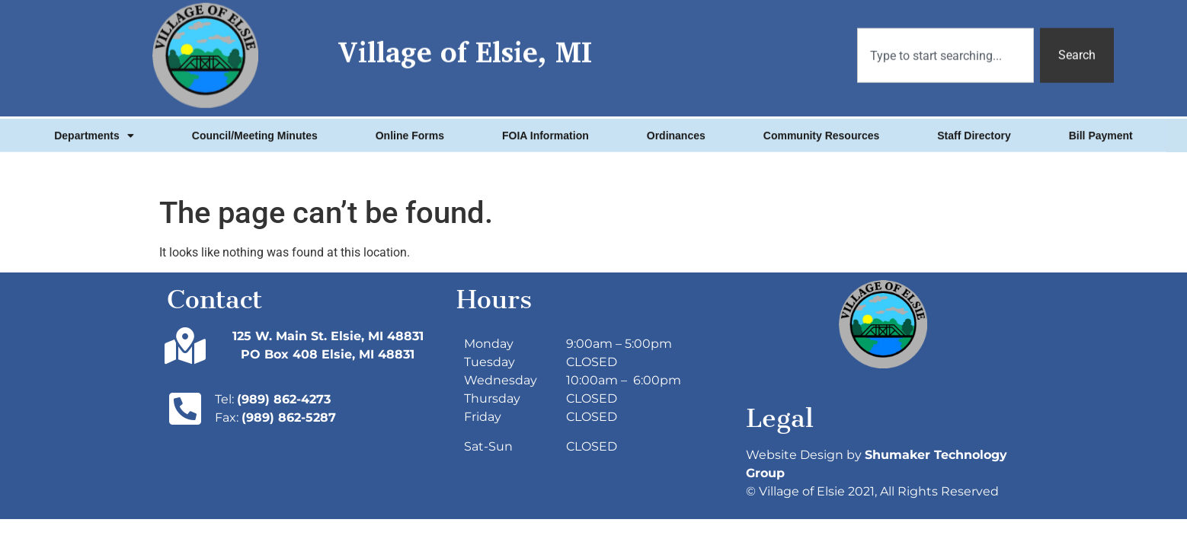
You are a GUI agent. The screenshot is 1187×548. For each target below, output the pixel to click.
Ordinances (676, 131)
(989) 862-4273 (284, 399)
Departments (94, 131)
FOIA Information (545, 131)
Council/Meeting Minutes (255, 131)
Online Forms (410, 131)
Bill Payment (1101, 131)
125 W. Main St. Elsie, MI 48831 (328, 336)
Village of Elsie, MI (465, 42)
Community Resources (821, 131)
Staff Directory (973, 131)
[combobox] (945, 45)
